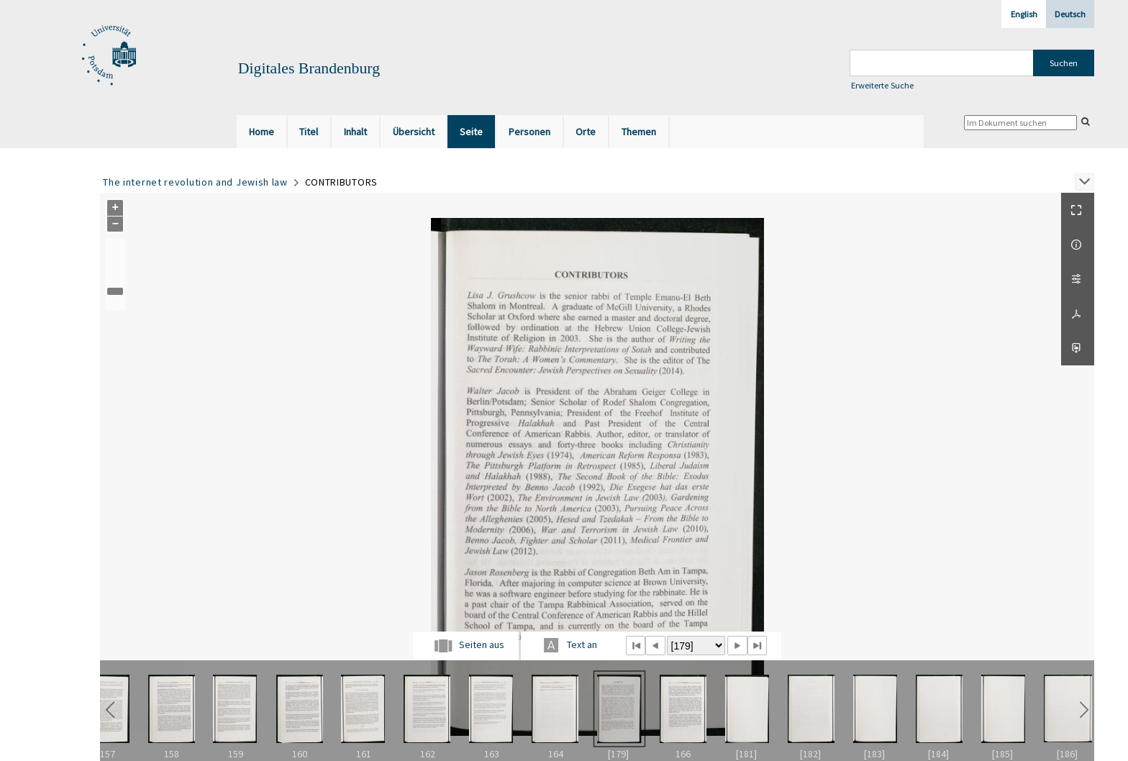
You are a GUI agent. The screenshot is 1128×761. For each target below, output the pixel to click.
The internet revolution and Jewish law (195, 182)
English (1024, 14)
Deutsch (1070, 14)
